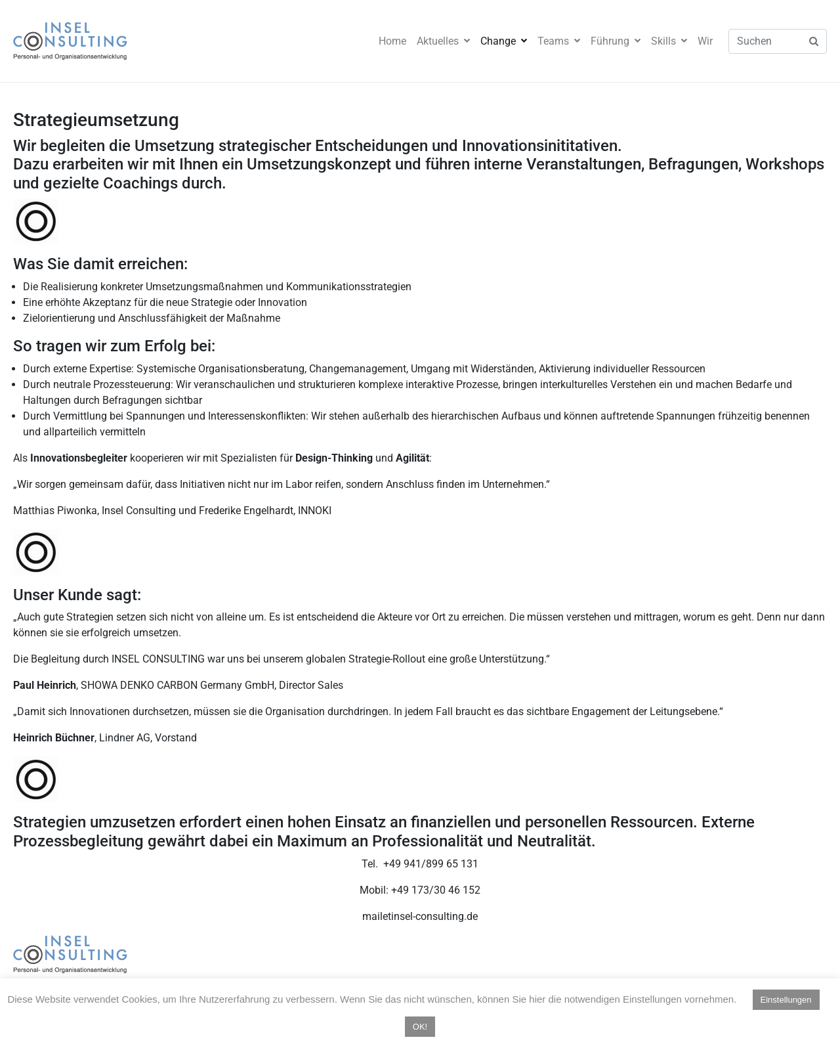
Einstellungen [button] (786, 1000)
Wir (705, 41)
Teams (558, 41)
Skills (669, 41)
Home (392, 41)
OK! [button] (420, 1027)
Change (503, 41)
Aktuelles (443, 41)
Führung (615, 41)
